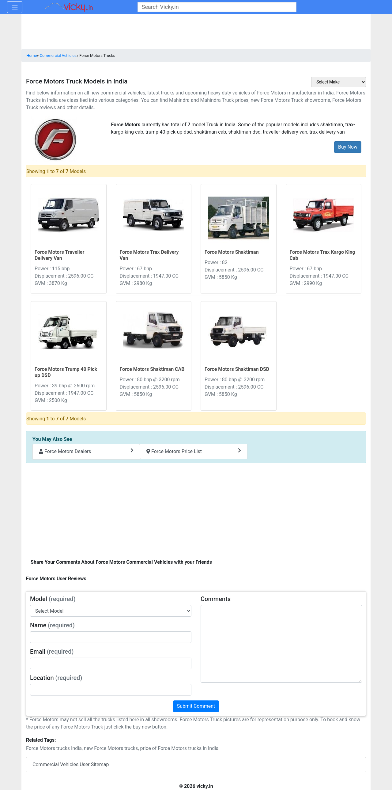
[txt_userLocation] (110, 690)
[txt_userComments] (281, 644)
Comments (216, 599)
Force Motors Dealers (86, 451)
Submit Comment (196, 706)
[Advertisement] (196, 516)
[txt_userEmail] (110, 663)
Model (53, 599)
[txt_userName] (110, 637)
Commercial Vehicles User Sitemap (70, 764)
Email (52, 651)
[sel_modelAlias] (110, 611)
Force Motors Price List (193, 451)
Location (56, 677)
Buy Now (347, 147)
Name (52, 625)
